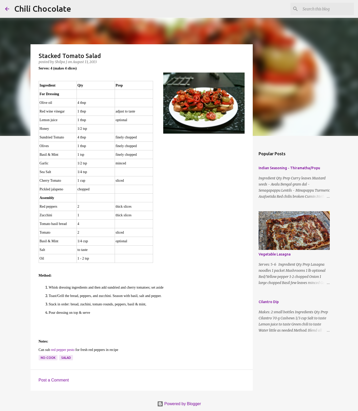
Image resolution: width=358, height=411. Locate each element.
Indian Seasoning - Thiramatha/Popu (289, 168)
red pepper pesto (63, 350)
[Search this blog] (327, 9)
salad (66, 357)
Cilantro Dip (269, 302)
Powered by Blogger (179, 404)
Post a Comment (54, 380)
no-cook (48, 357)
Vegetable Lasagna (275, 254)
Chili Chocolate (42, 8)
